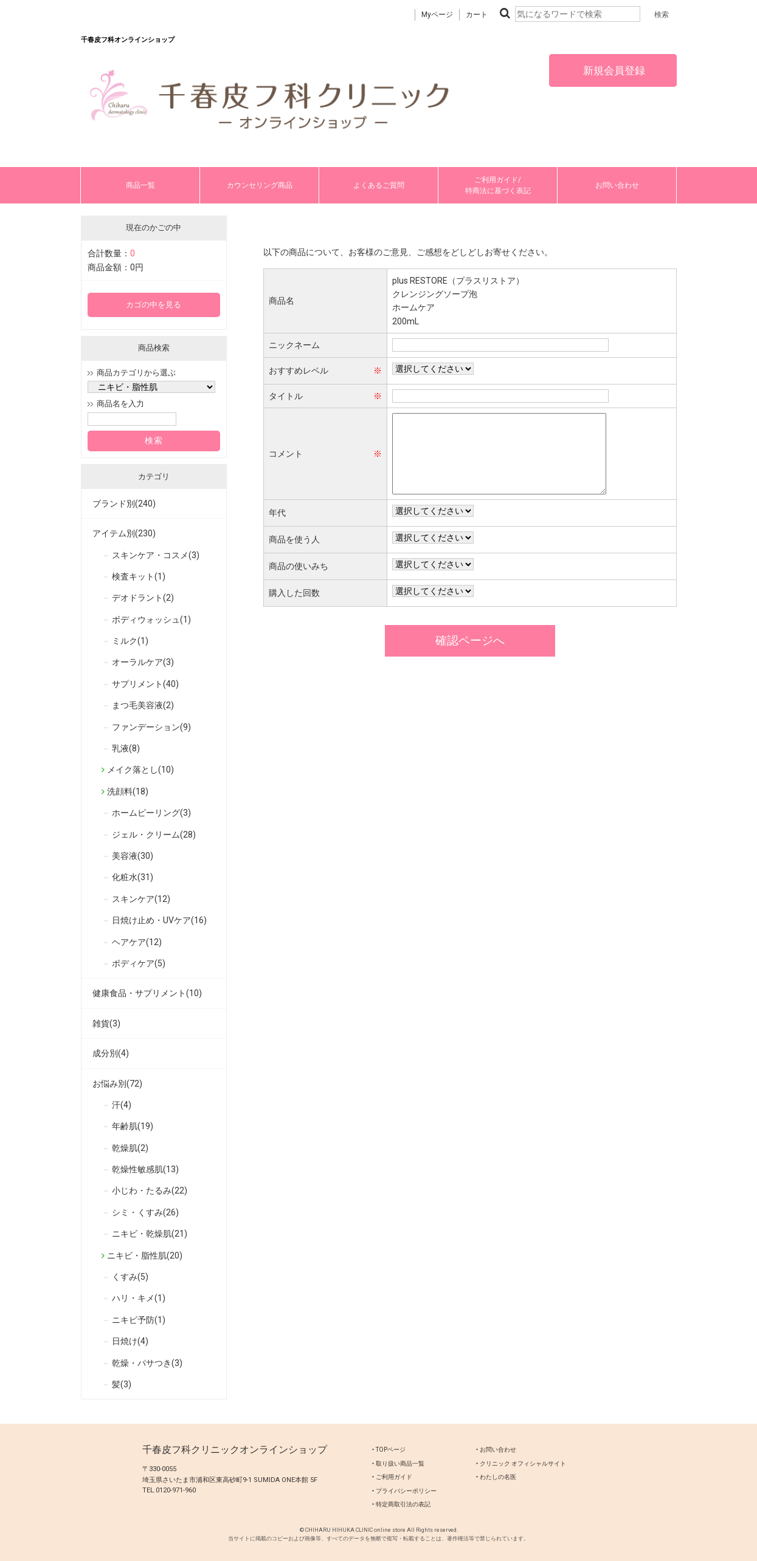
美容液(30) (132, 856)
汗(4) (121, 1105)
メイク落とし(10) (140, 769)
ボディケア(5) (138, 963)
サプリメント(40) (145, 684)
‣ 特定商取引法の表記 (401, 1504)
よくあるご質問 (378, 185)
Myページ (437, 14)
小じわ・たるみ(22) (149, 1190)
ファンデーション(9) (151, 727)
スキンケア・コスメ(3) (155, 555)
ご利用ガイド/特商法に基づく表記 (498, 185)
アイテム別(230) (124, 533)
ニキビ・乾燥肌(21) (149, 1233)
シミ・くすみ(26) (145, 1212)
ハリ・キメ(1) (138, 1298)
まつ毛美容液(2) (143, 705)
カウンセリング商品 (259, 185)
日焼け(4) (130, 1341)
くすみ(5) (130, 1277)
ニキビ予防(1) (138, 1320)
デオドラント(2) (143, 598)
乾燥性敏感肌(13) (145, 1169)
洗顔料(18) (127, 791)
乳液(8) (126, 748)
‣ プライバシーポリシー (404, 1491)
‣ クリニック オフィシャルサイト (521, 1463)
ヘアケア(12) (137, 942)
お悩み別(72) (117, 1083)
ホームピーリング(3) (151, 813)
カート (477, 14)
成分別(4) (110, 1053)
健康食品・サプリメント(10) (147, 993)
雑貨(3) (106, 1023)
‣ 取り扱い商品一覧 (398, 1463)
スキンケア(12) (141, 899)
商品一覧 (140, 185)
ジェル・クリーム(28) (154, 834)
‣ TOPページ (389, 1449)
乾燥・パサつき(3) (147, 1363)
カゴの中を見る (153, 304)
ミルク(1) (130, 641)
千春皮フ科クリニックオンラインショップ (234, 1449)
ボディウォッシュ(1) (151, 619)
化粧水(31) (132, 877)
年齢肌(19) (132, 1126)
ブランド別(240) (124, 503)
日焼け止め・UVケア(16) (159, 920)
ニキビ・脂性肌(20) (144, 1255)
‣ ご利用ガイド (392, 1477)
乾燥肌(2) (130, 1148)
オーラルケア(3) (143, 662)
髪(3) (121, 1384)
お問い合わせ (617, 185)
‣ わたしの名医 (496, 1477)
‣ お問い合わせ (496, 1449)
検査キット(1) (138, 576)
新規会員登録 (613, 70)
